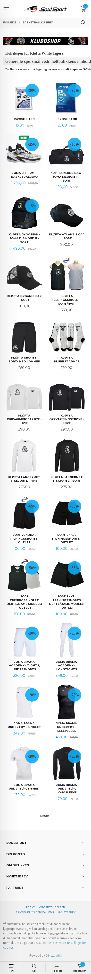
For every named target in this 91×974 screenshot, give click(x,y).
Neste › (45, 815)
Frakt (30, 907)
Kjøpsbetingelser (52, 907)
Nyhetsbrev (66, 912)
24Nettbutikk (54, 955)
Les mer (47, 943)
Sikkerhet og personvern (35, 912)
